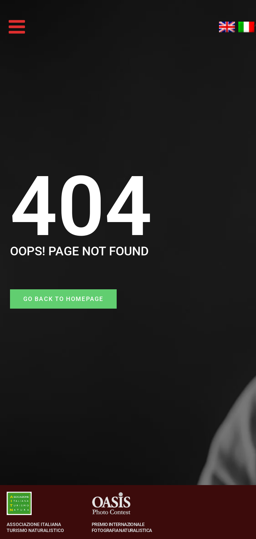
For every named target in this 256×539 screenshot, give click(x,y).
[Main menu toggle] (17, 27)
